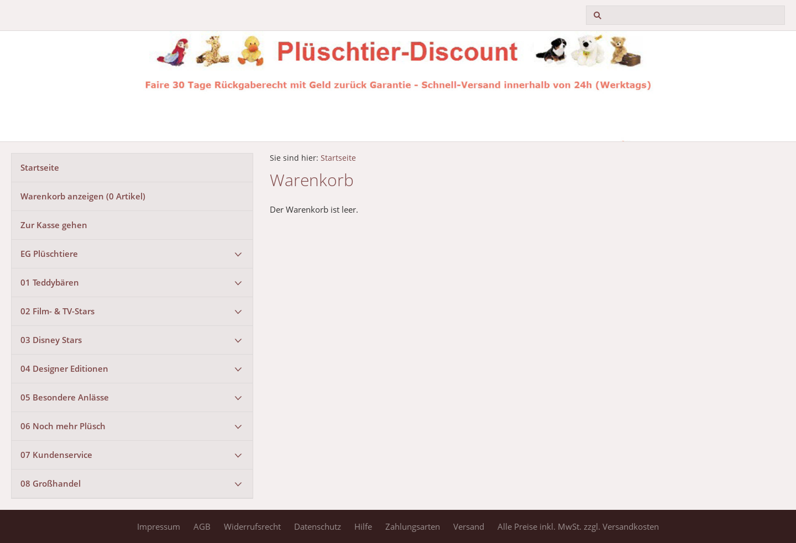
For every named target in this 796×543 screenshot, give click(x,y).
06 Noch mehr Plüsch (63, 425)
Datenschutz (317, 526)
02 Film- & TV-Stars (57, 311)
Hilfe (363, 526)
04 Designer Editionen (64, 368)
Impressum (158, 526)
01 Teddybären (49, 282)
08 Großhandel (50, 483)
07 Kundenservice (56, 454)
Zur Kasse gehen (53, 224)
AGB (202, 526)
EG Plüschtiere (49, 253)
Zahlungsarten (412, 526)
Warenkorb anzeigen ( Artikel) (82, 196)
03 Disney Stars (51, 339)
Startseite (39, 167)
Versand (468, 526)
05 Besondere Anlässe (64, 397)
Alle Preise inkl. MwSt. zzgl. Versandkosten (578, 526)
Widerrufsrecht (252, 526)
